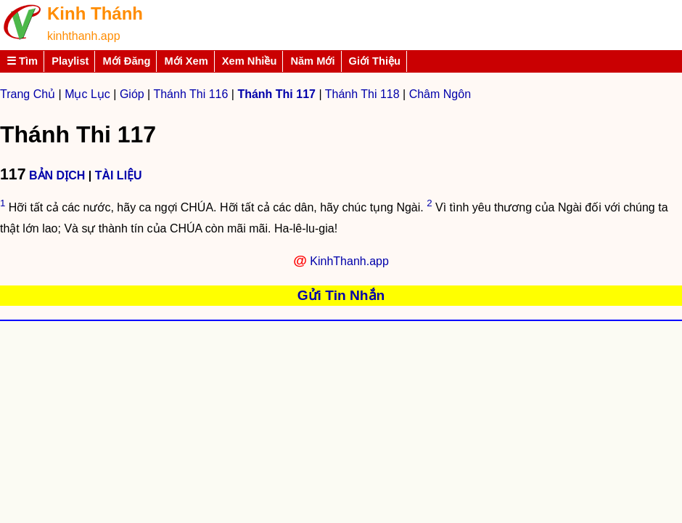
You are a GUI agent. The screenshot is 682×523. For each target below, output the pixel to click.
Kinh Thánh (95, 13)
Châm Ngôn (440, 94)
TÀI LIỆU (118, 175)
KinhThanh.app (349, 261)
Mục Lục (87, 94)
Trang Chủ (27, 94)
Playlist (70, 61)
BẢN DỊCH (57, 175)
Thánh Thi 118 (362, 94)
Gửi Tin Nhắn (341, 295)
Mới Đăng (126, 61)
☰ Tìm (22, 61)
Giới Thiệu (375, 61)
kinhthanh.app (83, 36)
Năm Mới (312, 61)
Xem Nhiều (249, 61)
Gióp (132, 94)
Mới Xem (186, 61)
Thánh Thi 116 (190, 94)
